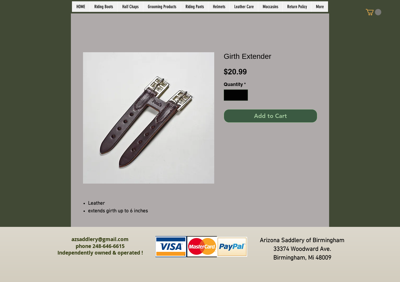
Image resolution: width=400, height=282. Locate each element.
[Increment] (243, 95)
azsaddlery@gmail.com (100, 239)
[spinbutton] (236, 95)
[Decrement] (229, 95)
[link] (373, 12)
